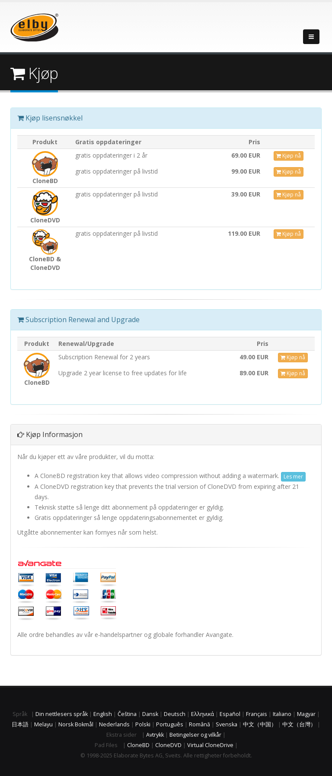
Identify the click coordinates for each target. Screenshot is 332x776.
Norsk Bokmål (75, 724)
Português (169, 724)
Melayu (43, 724)
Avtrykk (155, 734)
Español (230, 714)
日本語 (20, 724)
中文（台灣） (299, 724)
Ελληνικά (202, 714)
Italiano (282, 714)
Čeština (127, 714)
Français (256, 714)
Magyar (306, 714)
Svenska (226, 724)
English (102, 714)
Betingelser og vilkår (195, 734)
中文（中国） (260, 724)
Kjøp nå (288, 155)
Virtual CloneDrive (210, 745)
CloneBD (138, 745)
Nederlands (114, 724)
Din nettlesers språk (61, 714)
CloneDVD (168, 745)
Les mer (293, 476)
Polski (142, 724)
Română (199, 724)
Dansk (150, 714)
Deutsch (174, 714)
